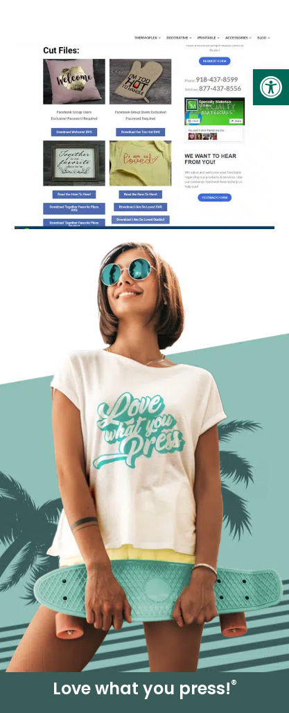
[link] (271, 87)
